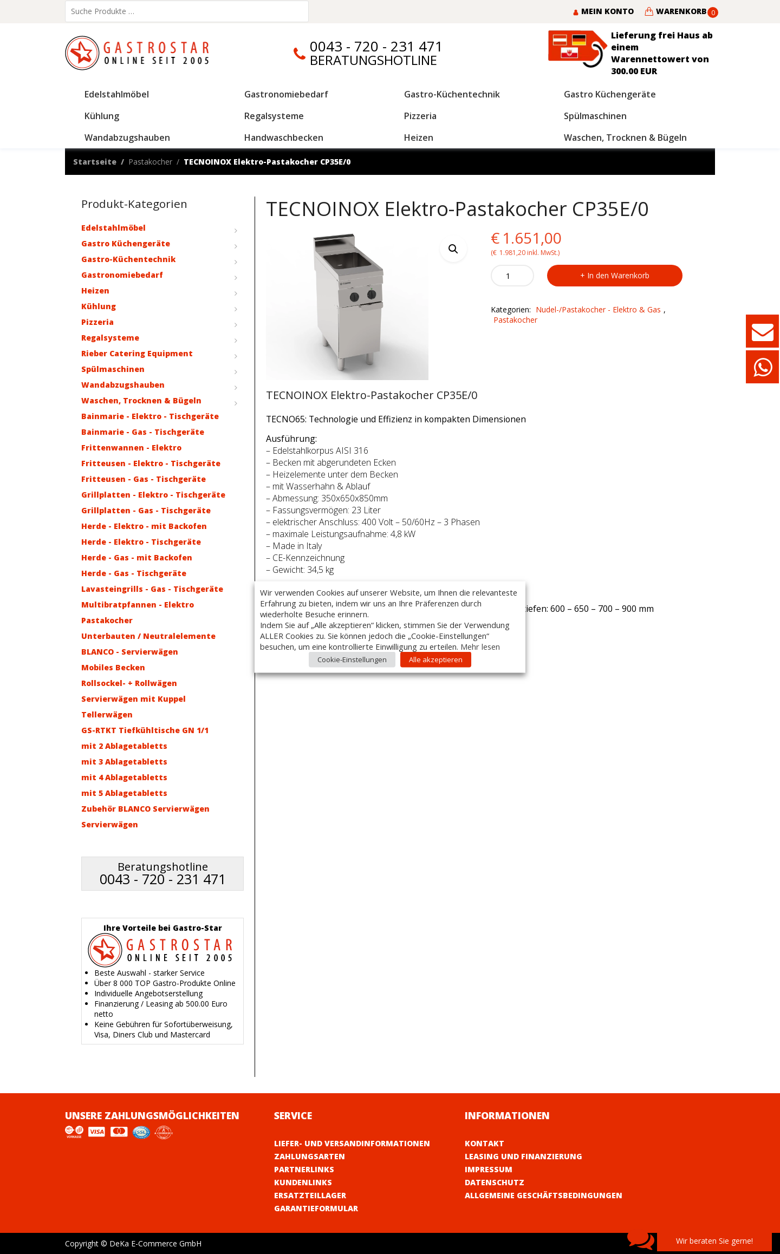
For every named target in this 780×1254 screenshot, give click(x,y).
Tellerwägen (107, 714)
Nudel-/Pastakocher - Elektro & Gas (598, 309)
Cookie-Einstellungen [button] (352, 659)
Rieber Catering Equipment (137, 353)
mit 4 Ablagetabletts (124, 777)
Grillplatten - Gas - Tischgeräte (146, 510)
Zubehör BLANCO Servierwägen (145, 809)
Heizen (95, 290)
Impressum (488, 1169)
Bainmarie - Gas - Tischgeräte (142, 432)
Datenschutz (494, 1182)
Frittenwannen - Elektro (131, 447)
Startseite (94, 161)
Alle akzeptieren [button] (436, 659)
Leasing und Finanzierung (523, 1156)
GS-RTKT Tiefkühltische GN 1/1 (145, 730)
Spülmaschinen (113, 369)
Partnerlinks (304, 1169)
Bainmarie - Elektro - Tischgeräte (150, 416)
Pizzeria (97, 322)
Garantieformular (316, 1208)
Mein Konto (603, 11)
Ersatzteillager (310, 1195)
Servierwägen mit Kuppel (133, 699)
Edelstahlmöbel (113, 228)
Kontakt (484, 1143)
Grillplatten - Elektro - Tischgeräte (153, 494)
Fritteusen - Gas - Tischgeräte (143, 479)
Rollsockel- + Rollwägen (129, 683)
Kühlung (98, 306)
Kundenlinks (303, 1182)
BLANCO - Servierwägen (129, 651)
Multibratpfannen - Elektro (137, 604)
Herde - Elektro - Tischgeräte (141, 542)
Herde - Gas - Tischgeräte (133, 573)
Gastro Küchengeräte (125, 243)
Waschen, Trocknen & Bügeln (141, 400)
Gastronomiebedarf (122, 275)
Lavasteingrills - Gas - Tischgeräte (152, 589)
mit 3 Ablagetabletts (124, 761)
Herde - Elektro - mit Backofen (144, 526)
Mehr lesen (480, 646)
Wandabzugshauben (123, 385)
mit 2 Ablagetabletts (124, 746)
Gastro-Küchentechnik (128, 259)
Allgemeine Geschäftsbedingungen (543, 1195)
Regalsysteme (110, 337)
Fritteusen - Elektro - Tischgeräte (150, 463)
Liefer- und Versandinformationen (352, 1143)
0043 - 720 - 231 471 (376, 46)
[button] (453, 248)
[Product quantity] (512, 275)
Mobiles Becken (113, 667)
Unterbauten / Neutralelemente (148, 636)
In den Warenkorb (618, 275)
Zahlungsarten (309, 1156)
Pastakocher (150, 161)
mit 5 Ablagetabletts (124, 793)
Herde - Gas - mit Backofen (136, 557)
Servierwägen (109, 824)
